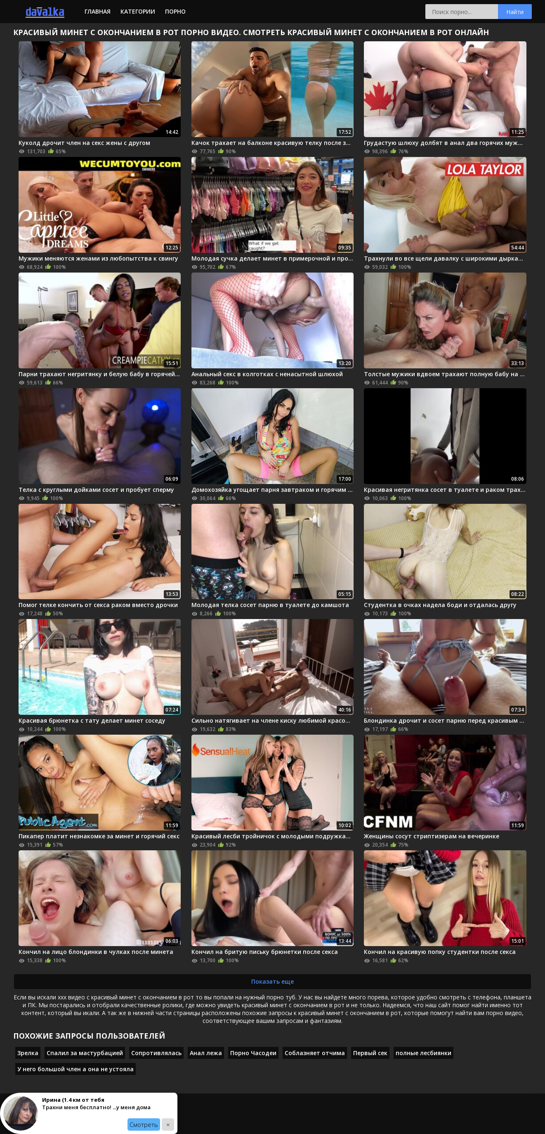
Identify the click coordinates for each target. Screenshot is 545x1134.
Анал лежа (206, 1053)
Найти (515, 12)
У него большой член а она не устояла (75, 1069)
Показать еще (272, 981)
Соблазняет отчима (315, 1053)
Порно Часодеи (253, 1053)
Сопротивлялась (156, 1053)
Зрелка (27, 1053)
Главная (98, 11)
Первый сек (370, 1053)
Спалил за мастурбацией (85, 1053)
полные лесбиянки (423, 1053)
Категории (137, 11)
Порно (175, 11)
